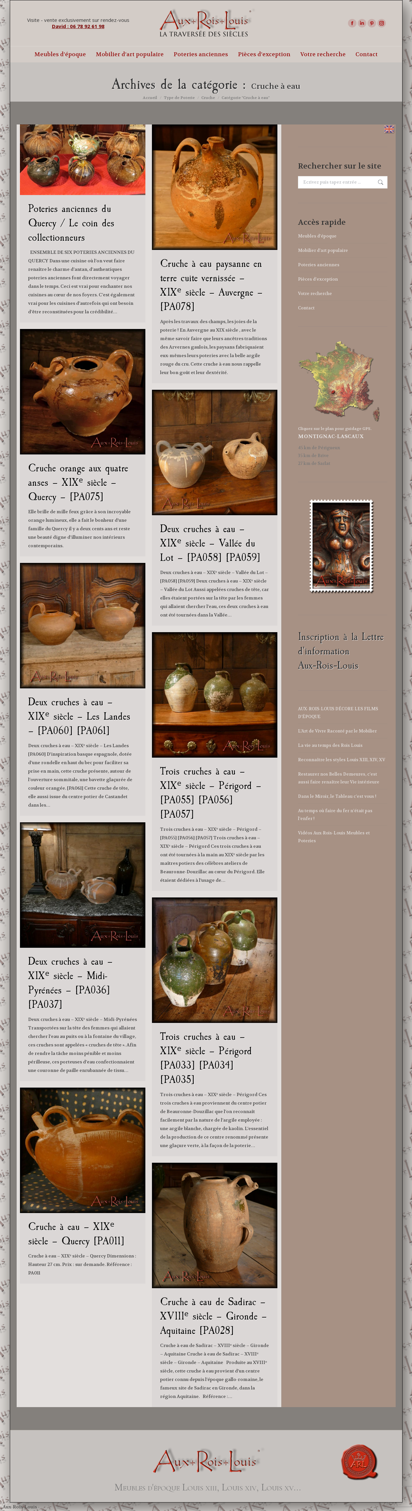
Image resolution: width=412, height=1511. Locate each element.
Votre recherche (315, 293)
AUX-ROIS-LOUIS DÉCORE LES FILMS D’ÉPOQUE (338, 712)
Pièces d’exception (318, 279)
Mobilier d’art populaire (323, 250)
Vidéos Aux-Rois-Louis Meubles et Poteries (334, 837)
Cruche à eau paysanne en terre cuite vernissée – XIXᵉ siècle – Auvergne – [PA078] (211, 285)
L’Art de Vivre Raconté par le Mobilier (337, 731)
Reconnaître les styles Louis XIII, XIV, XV (341, 760)
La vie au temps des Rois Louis (330, 745)
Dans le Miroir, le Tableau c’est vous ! (337, 796)
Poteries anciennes (318, 265)
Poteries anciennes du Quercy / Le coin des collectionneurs (71, 223)
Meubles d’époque (317, 236)
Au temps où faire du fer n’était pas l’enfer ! (335, 814)
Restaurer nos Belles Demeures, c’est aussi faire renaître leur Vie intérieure (338, 778)
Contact (306, 308)
